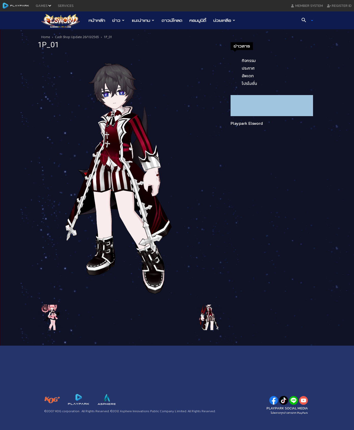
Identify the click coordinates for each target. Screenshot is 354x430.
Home (45, 37)
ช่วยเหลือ (224, 20)
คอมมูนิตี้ (197, 20)
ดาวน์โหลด (172, 20)
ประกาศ (248, 68)
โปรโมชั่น (249, 83)
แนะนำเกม (143, 20)
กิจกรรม (249, 60)
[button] (305, 20)
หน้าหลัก (97, 20)
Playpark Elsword (247, 123)
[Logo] (63, 20)
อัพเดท (248, 76)
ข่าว (118, 20)
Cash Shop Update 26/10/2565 (77, 37)
